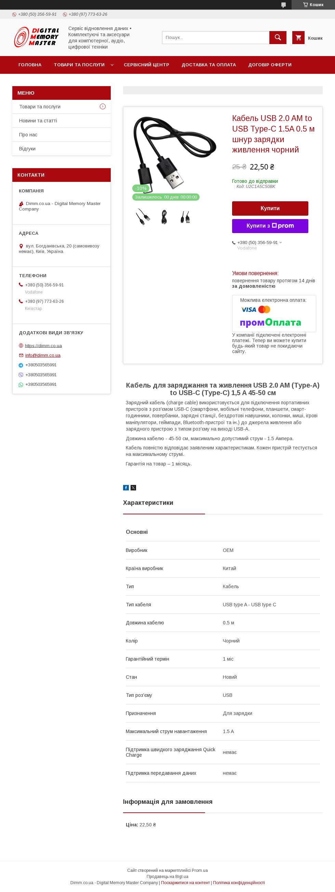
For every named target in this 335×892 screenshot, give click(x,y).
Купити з (270, 226)
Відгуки (27, 148)
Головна (29, 64)
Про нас (28, 134)
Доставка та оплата (209, 64)
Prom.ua (200, 870)
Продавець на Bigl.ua (167, 876)
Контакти (31, 82)
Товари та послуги (79, 64)
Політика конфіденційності (239, 882)
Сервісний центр (146, 64)
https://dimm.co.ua (43, 345)
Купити (270, 208)
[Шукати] (277, 37)
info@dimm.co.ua (43, 355)
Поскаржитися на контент (185, 882)
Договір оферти (270, 64)
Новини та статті (38, 120)
